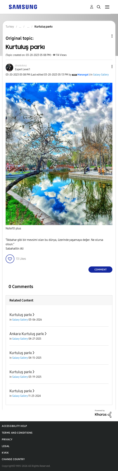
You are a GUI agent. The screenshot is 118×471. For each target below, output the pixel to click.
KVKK (5, 452)
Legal (6, 446)
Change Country (13, 459)
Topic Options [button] (105, 36)
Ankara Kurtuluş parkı (26, 334)
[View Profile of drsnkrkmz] (21, 65)
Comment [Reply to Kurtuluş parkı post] (100, 269)
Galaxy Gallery (101, 74)
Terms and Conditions (17, 432)
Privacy (7, 439)
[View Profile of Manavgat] (82, 74)
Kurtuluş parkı (20, 315)
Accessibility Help (14, 426)
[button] (106, 66)
